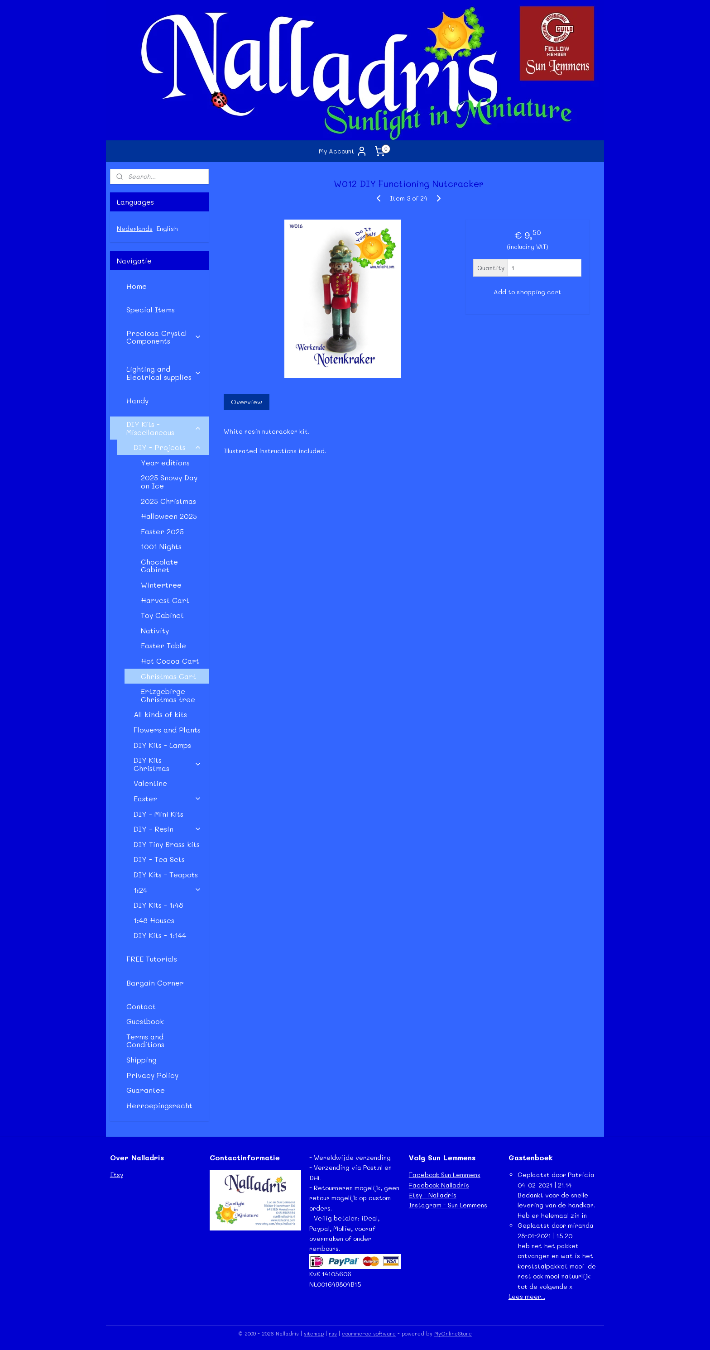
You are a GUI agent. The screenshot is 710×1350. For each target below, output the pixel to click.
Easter (167, 798)
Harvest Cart (165, 600)
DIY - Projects (167, 447)
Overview (246, 401)
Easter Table (163, 645)
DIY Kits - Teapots (166, 874)
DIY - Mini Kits (158, 814)
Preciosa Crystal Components (163, 337)
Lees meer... (527, 1296)
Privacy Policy (152, 1075)
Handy (137, 400)
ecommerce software (369, 1333)
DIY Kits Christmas (167, 764)
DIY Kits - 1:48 (158, 905)
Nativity (155, 630)
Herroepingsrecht (159, 1105)
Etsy (116, 1174)
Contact (141, 1006)
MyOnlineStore (453, 1333)
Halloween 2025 (169, 516)
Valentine (150, 783)
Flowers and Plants (167, 729)
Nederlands (135, 228)
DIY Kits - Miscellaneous (163, 428)
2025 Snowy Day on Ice (169, 481)
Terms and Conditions (145, 1040)
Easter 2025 (162, 531)
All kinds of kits (160, 714)
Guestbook (145, 1021)
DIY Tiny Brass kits (167, 844)
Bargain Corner (155, 982)
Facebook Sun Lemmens (444, 1174)
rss (333, 1333)
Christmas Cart (168, 676)
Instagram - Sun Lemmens (448, 1205)
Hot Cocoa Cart (170, 660)
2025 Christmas (168, 501)
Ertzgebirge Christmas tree (168, 695)
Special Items (150, 309)
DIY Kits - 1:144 (160, 935)
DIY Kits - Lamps (162, 745)
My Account (343, 151)
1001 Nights (161, 546)
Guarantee (145, 1090)
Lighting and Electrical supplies (163, 373)
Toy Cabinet (162, 615)
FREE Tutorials (151, 958)
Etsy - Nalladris (432, 1195)
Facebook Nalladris (439, 1185)
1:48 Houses (154, 920)
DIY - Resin (167, 828)
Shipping (141, 1059)
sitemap (314, 1333)
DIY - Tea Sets (159, 859)
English (167, 228)
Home (136, 286)
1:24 (167, 890)
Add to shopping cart (527, 291)
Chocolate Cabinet (159, 565)
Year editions (165, 462)
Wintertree (161, 584)
